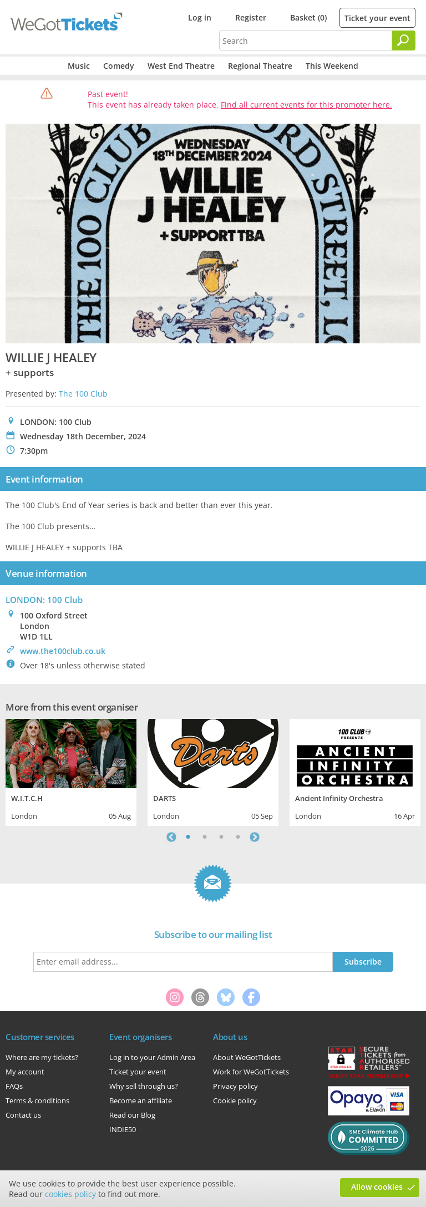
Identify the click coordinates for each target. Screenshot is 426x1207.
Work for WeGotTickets (251, 1072)
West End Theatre (181, 65)
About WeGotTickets (247, 1057)
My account (25, 1072)
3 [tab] (221, 837)
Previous (171, 837)
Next (254, 837)
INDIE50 (122, 1129)
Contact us (23, 1115)
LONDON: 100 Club (44, 599)
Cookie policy (235, 1100)
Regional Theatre (260, 65)
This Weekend (332, 65)
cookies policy (70, 1194)
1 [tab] (188, 837)
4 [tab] (238, 837)
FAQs (14, 1086)
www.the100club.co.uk (62, 651)
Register (250, 17)
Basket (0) (308, 17)
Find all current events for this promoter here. (306, 104)
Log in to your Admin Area (152, 1057)
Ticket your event (377, 18)
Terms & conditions (37, 1100)
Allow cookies (377, 1186)
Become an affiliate (140, 1100)
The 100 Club (83, 393)
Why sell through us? (143, 1086)
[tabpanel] (71, 771)
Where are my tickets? (42, 1057)
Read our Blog (132, 1115)
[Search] (403, 40)
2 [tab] (204, 837)
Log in (199, 17)
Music (79, 65)
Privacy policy (235, 1086)
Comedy (118, 65)
